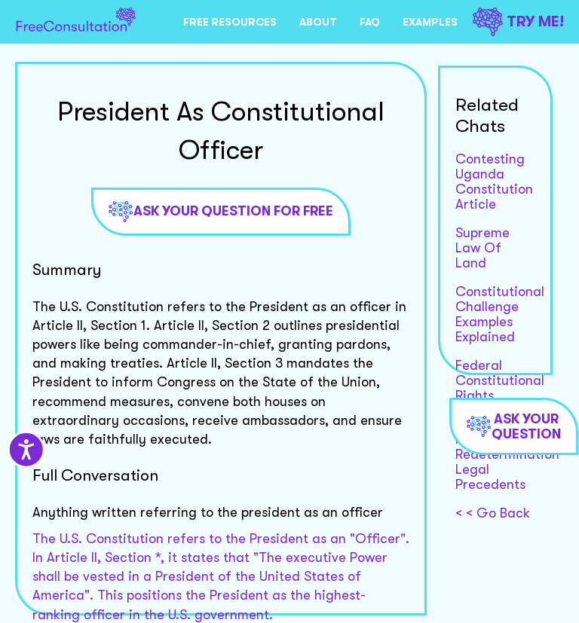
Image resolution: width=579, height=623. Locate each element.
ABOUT (318, 22)
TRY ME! (518, 21)
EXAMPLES (430, 22)
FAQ (370, 22)
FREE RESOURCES (230, 22)
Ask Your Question (514, 426)
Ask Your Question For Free (221, 211)
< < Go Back (492, 513)
